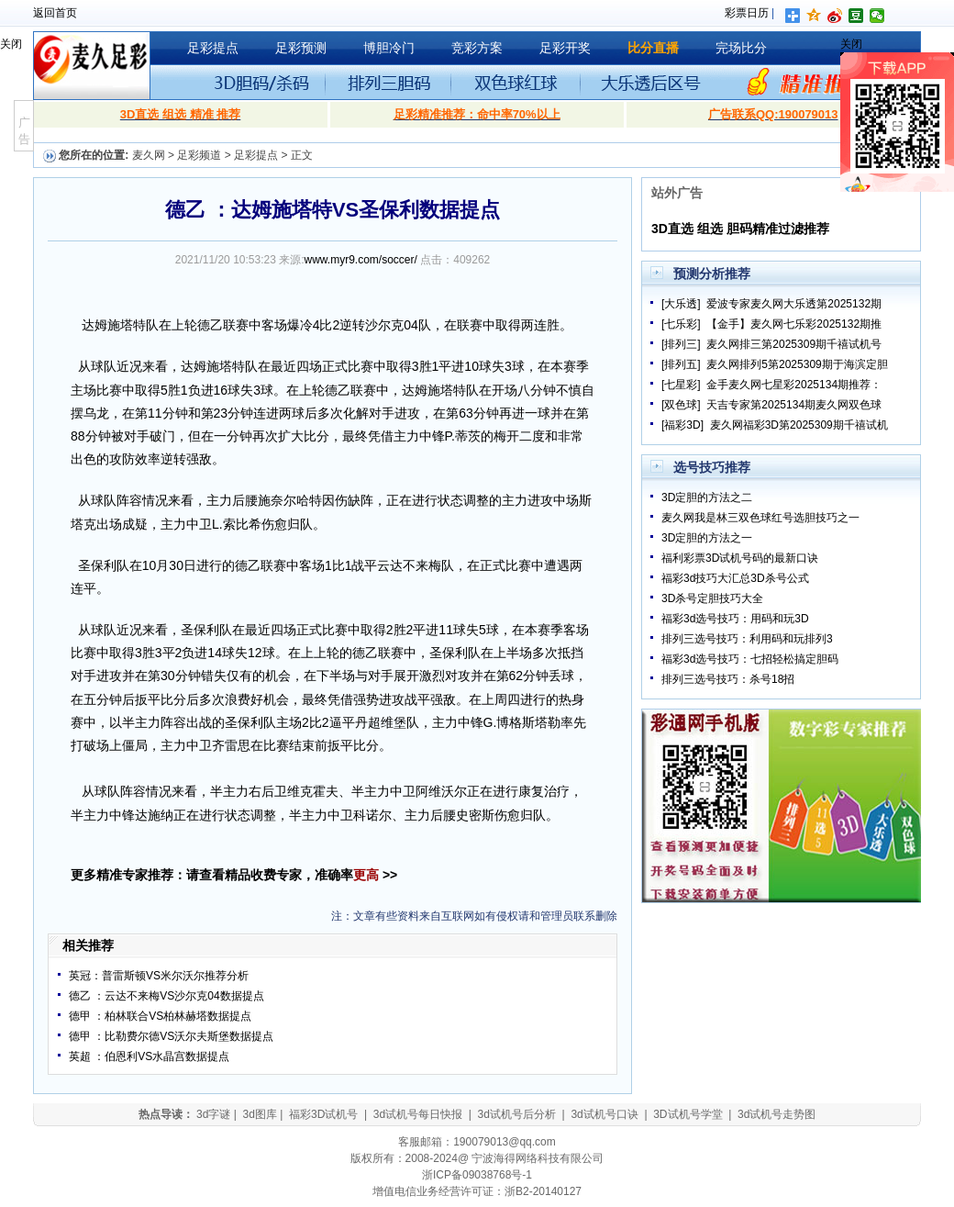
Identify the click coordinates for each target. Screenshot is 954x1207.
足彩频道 (199, 155)
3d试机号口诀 (604, 1114)
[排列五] (681, 364)
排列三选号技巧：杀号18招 (727, 679)
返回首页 (55, 12)
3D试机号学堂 (687, 1114)
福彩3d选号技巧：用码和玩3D (735, 618)
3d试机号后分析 (517, 1114)
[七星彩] (681, 384)
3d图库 (259, 1114)
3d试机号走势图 (776, 1114)
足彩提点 (212, 47)
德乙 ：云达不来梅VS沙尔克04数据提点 (166, 995)
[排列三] (681, 344)
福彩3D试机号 (323, 1114)
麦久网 (148, 155)
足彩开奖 (565, 47)
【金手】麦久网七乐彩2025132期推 (794, 324)
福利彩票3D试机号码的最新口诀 (739, 558)
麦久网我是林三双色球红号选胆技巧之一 (760, 517)
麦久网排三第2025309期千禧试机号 (794, 344)
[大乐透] (681, 303)
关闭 (11, 44)
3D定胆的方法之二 (706, 497)
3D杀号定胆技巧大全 (712, 598)
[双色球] (681, 404)
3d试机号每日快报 (417, 1114)
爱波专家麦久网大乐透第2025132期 (794, 303)
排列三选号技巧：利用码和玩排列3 (747, 638)
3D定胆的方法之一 (706, 537)
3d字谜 (213, 1114)
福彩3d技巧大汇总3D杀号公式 (735, 578)
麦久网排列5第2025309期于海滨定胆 (796, 364)
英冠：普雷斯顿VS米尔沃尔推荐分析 (159, 975)
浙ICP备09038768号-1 (477, 1174)
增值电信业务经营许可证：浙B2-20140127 (477, 1191)
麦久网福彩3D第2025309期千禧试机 (799, 425)
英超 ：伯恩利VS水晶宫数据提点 (149, 1056)
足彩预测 (301, 47)
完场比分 (741, 47)
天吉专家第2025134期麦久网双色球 (794, 404)
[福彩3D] (682, 425)
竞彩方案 (477, 47)
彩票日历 (747, 12)
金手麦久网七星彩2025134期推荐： (794, 384)
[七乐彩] (681, 324)
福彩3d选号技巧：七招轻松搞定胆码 (749, 659)
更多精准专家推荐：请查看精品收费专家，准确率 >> (234, 874)
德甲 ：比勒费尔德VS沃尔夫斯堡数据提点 (171, 1036)
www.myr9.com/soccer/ (361, 259)
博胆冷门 (389, 47)
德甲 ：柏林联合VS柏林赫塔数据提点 (160, 1016)
